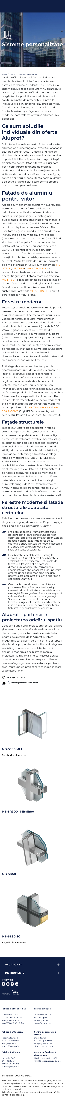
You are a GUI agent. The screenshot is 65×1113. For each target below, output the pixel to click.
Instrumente (14, 972)
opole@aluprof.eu (42, 1023)
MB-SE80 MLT (12, 749)
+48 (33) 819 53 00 (11, 1020)
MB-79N (33, 407)
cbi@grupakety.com (43, 1046)
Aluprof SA (13, 964)
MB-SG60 (9, 874)
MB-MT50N (9, 279)
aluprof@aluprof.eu (11, 1046)
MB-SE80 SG (11, 936)
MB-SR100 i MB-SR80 (18, 811)
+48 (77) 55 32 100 (43, 1020)
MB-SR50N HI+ (36, 268)
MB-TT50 (18, 268)
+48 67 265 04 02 (10, 1064)
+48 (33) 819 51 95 (43, 1043)
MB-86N (45, 407)
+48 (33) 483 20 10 (11, 1043)
